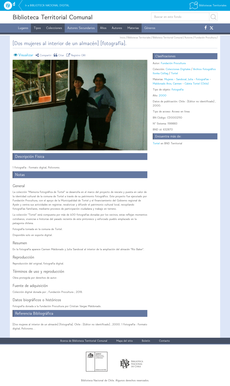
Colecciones (54, 28)
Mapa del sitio (124, 340)
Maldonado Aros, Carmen (167, 83)
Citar (59, 55)
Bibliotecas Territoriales (139, 37)
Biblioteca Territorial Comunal (53, 17)
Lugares (23, 28)
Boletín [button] (146, 340)
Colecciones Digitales (178, 69)
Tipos (37, 28)
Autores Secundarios (81, 28)
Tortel (174, 73)
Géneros (149, 28)
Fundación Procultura (205, 37)
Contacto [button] (164, 340)
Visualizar (25, 55)
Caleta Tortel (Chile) (197, 83)
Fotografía (177, 89)
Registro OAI (76, 55)
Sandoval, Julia (184, 79)
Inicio (122, 37)
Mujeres (168, 79)
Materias (133, 28)
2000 (162, 95)
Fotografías (202, 79)
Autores (117, 28)
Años (103, 28)
